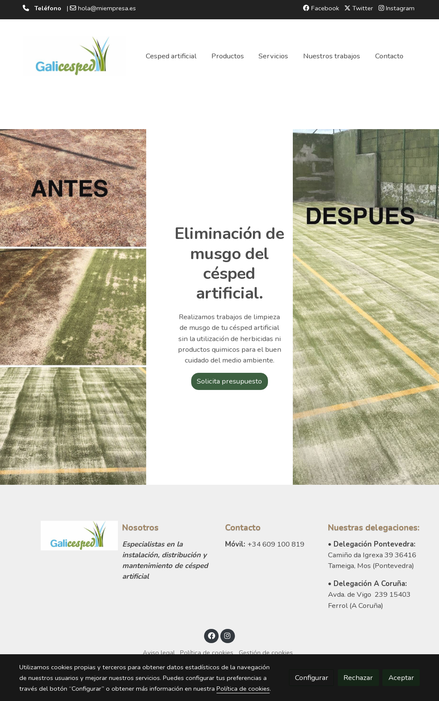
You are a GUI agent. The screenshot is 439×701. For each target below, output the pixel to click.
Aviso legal (159, 652)
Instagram (397, 8)
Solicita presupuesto (229, 381)
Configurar (311, 678)
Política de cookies (206, 652)
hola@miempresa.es (107, 8)
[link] (74, 56)
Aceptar (401, 678)
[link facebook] (211, 635)
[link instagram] (228, 635)
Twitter (358, 8)
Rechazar (358, 678)
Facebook (321, 8)
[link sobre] (65, 535)
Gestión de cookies (266, 652)
